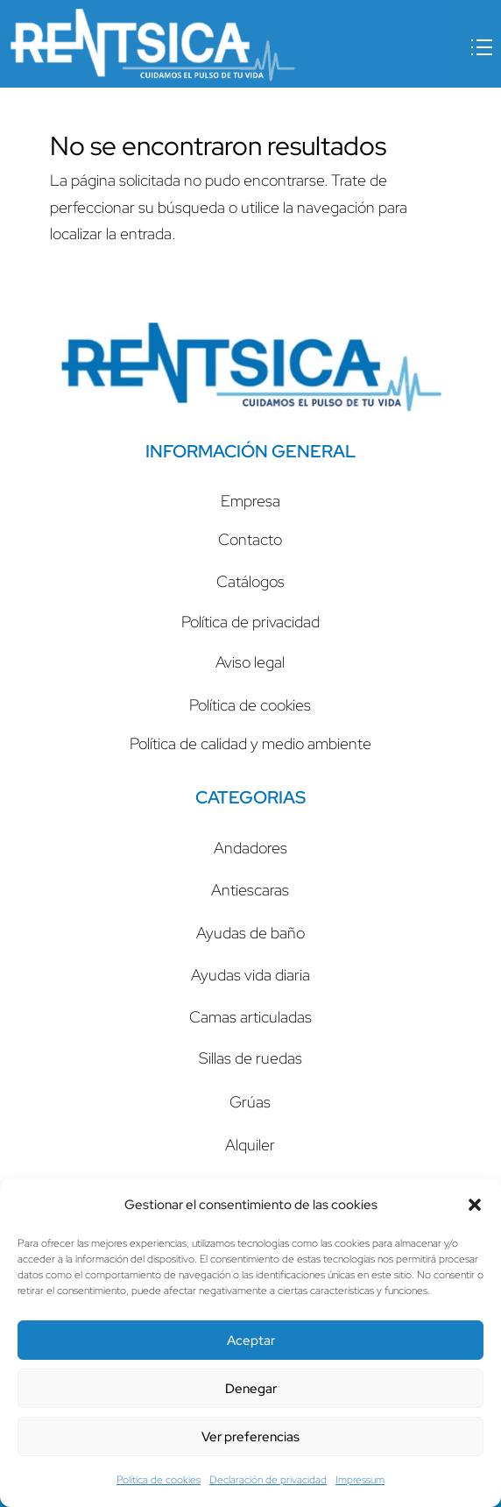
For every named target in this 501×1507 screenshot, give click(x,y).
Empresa (250, 501)
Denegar (251, 1388)
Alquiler (250, 1145)
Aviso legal (250, 662)
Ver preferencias (250, 1437)
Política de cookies (158, 1480)
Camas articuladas (250, 1017)
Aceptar (251, 1340)
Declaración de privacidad (268, 1480)
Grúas (250, 1102)
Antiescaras (250, 890)
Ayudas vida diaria (250, 975)
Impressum (360, 1480)
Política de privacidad (250, 622)
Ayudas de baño (250, 933)
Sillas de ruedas (250, 1058)
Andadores (250, 848)
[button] (474, 1204)
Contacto (250, 539)
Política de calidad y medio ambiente (250, 743)
